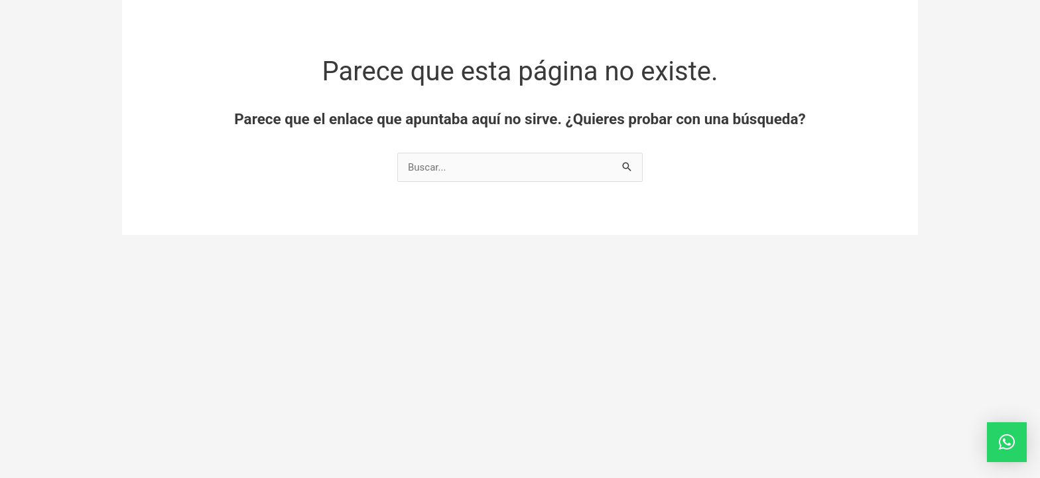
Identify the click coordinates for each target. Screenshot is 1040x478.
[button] (1007, 442)
